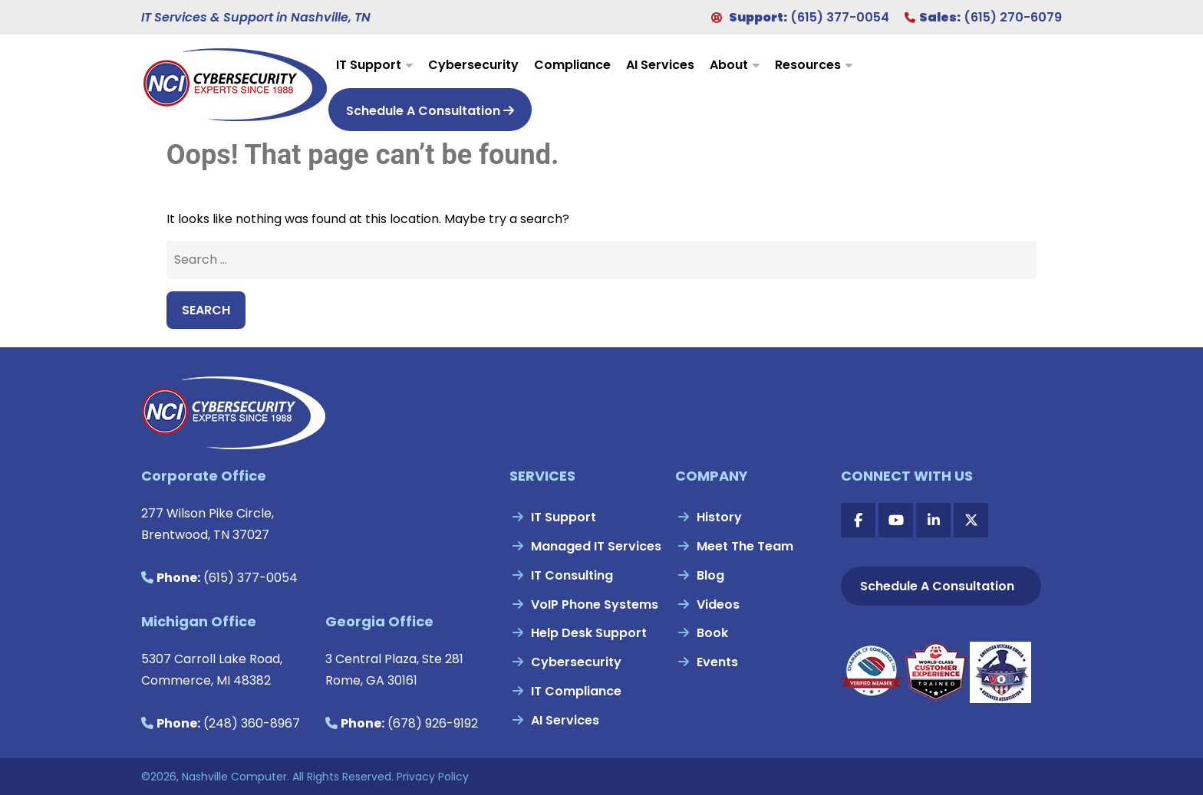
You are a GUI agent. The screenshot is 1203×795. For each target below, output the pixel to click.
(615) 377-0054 (839, 17)
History (719, 517)
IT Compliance (576, 691)
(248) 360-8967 (251, 723)
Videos (718, 604)
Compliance (572, 65)
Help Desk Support (589, 633)
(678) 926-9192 (432, 723)
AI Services (660, 65)
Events (717, 662)
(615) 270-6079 (1013, 17)
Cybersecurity (473, 65)
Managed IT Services (596, 546)
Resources (808, 65)
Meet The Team (745, 546)
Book (712, 633)
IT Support (368, 65)
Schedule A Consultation (430, 111)
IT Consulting (572, 575)
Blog (710, 575)
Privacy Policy (433, 776)
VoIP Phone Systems (594, 604)
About (729, 65)
